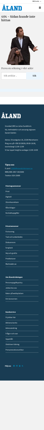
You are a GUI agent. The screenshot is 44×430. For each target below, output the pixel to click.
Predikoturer (11, 258)
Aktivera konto (11, 323)
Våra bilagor (10, 207)
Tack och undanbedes (14, 237)
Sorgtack (9, 247)
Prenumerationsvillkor (15, 350)
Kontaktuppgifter (12, 213)
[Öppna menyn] (40, 8)
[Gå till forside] (12, 7)
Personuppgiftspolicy (14, 282)
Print (8, 191)
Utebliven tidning (12, 344)
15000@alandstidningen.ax (22, 168)
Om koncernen (11, 299)
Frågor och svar (12, 333)
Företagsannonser (13, 186)
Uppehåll (9, 339)
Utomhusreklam (12, 202)
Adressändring (11, 328)
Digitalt (9, 196)
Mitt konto (36, 1)
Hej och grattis (11, 253)
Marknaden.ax (11, 264)
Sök (34, 76)
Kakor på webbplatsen (14, 293)
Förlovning (10, 231)
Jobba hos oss (11, 288)
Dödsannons (10, 242)
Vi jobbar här (11, 317)
